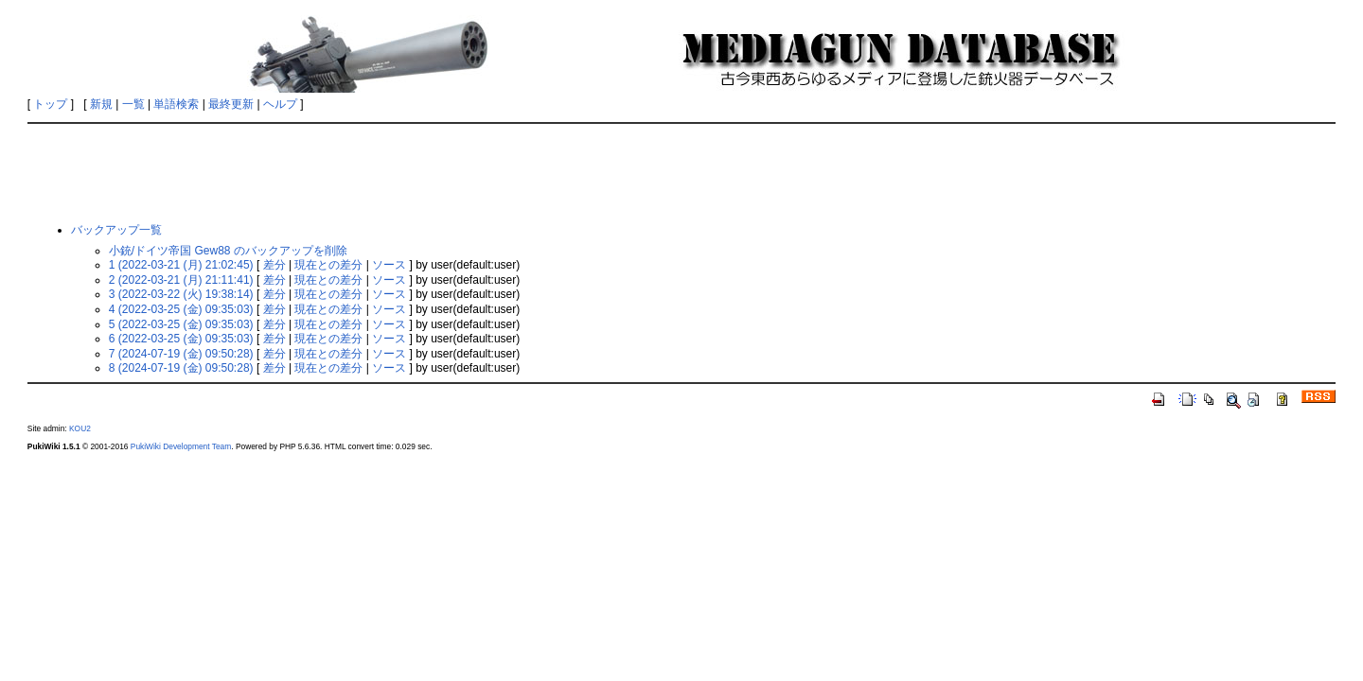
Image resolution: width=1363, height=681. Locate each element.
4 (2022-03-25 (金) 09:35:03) (181, 309)
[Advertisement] (681, 172)
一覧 (133, 104)
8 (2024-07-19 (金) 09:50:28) (181, 368)
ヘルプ (280, 104)
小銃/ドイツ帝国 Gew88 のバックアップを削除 (228, 250)
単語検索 (176, 104)
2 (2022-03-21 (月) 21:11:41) (181, 280)
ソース (389, 264)
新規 (101, 104)
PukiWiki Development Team (181, 446)
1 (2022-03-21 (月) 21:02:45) (181, 264)
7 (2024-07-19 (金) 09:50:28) (181, 353)
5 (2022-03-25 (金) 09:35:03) (181, 324)
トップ (50, 104)
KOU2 (80, 428)
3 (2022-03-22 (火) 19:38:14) (181, 294)
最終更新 (231, 104)
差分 (274, 264)
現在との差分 (328, 264)
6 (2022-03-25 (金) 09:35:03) (181, 338)
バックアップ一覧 (116, 229)
